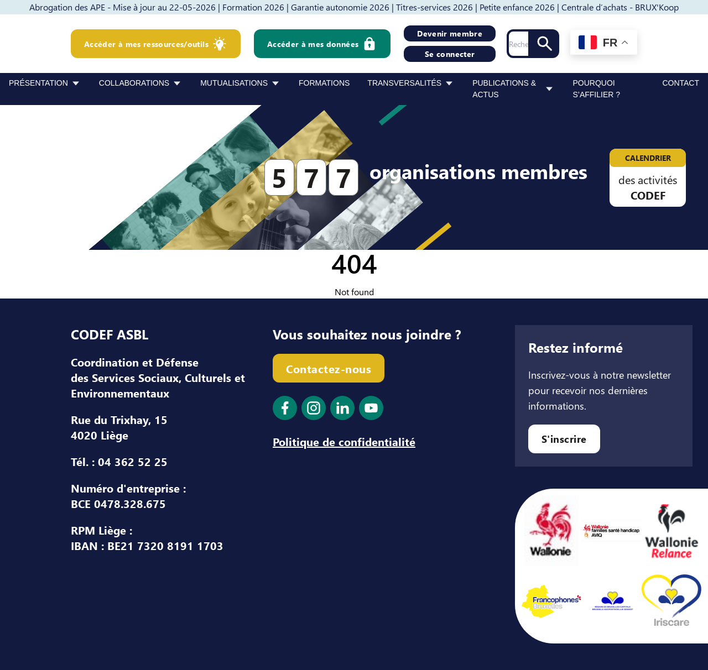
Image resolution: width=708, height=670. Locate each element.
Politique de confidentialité (344, 441)
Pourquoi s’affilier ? (596, 88)
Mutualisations (234, 82)
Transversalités (404, 82)
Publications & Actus (504, 88)
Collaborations (134, 82)
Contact (680, 82)
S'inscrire (564, 439)
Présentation (38, 82)
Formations (324, 82)
